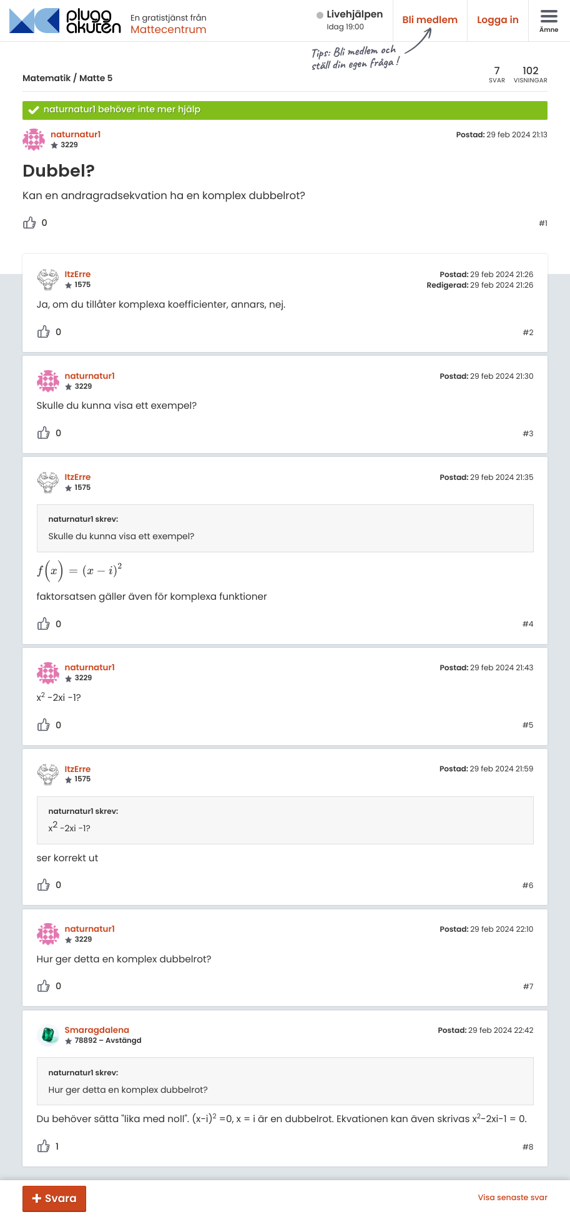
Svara (61, 1198)
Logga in (498, 20)
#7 (528, 987)
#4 (528, 625)
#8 (528, 1148)
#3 (528, 434)
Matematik (46, 78)
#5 (528, 726)
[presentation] (80, 571)
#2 (528, 333)
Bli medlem (430, 20)
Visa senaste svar (513, 1198)
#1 (543, 224)
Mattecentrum (168, 29)
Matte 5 (96, 78)
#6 (528, 886)
